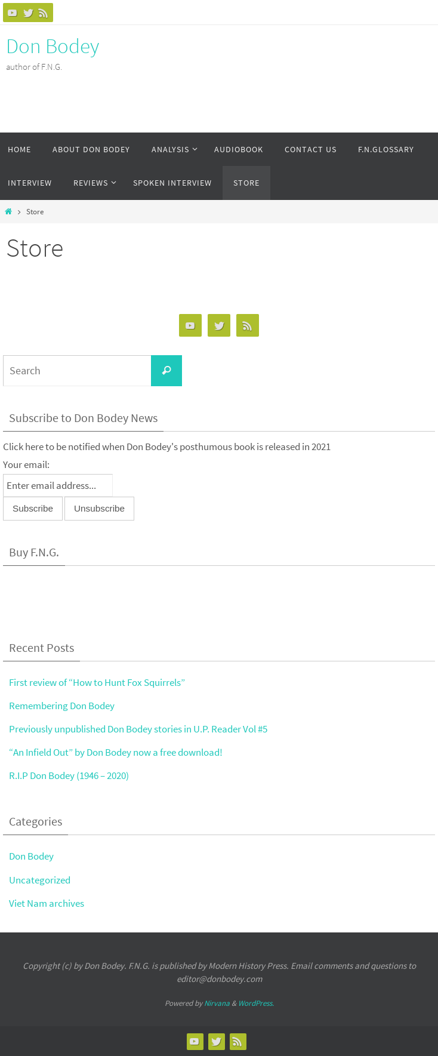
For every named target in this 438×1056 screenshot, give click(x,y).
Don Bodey (52, 46)
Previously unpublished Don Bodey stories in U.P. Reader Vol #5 (138, 728)
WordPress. (256, 1003)
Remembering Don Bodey (62, 705)
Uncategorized (39, 879)
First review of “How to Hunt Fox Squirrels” (97, 682)
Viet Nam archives (46, 903)
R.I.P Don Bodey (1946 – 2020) (69, 775)
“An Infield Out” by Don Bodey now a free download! (116, 752)
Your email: (26, 464)
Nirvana (217, 1003)
